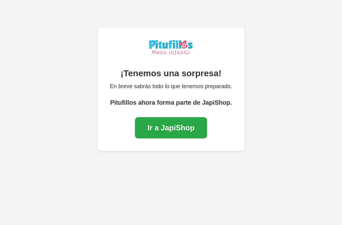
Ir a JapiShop (171, 127)
